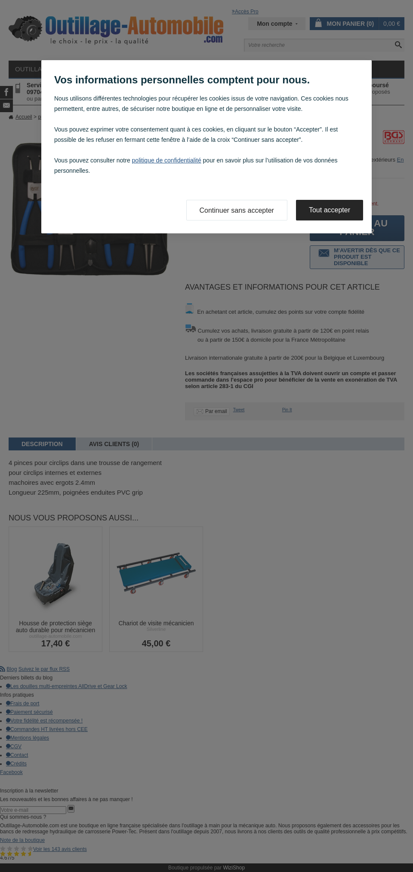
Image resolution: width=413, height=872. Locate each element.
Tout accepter (329, 210)
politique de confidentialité (166, 160)
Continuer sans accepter (237, 210)
